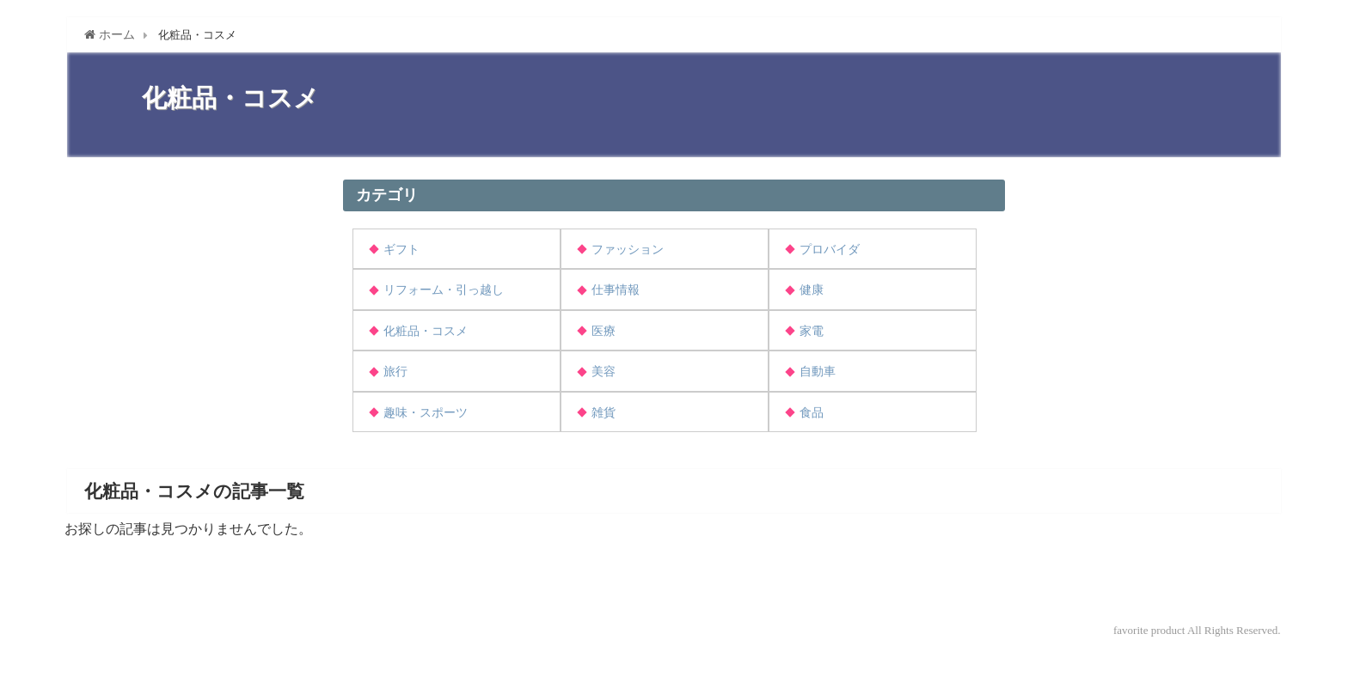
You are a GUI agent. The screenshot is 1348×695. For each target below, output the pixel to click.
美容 (603, 371)
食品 (812, 412)
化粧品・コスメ (425, 331)
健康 (812, 289)
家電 (812, 331)
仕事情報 (615, 289)
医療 (603, 331)
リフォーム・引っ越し (443, 289)
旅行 (395, 371)
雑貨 (603, 412)
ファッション (627, 249)
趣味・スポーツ (425, 412)
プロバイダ (830, 249)
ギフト (401, 249)
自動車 (818, 371)
